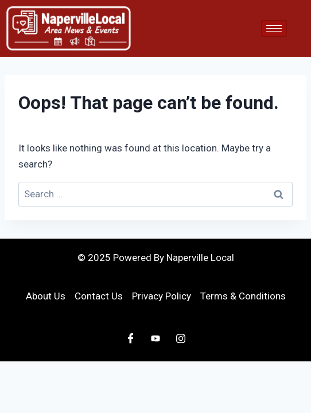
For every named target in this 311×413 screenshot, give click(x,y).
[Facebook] (130, 338)
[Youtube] (155, 338)
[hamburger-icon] (274, 28)
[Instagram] (180, 338)
